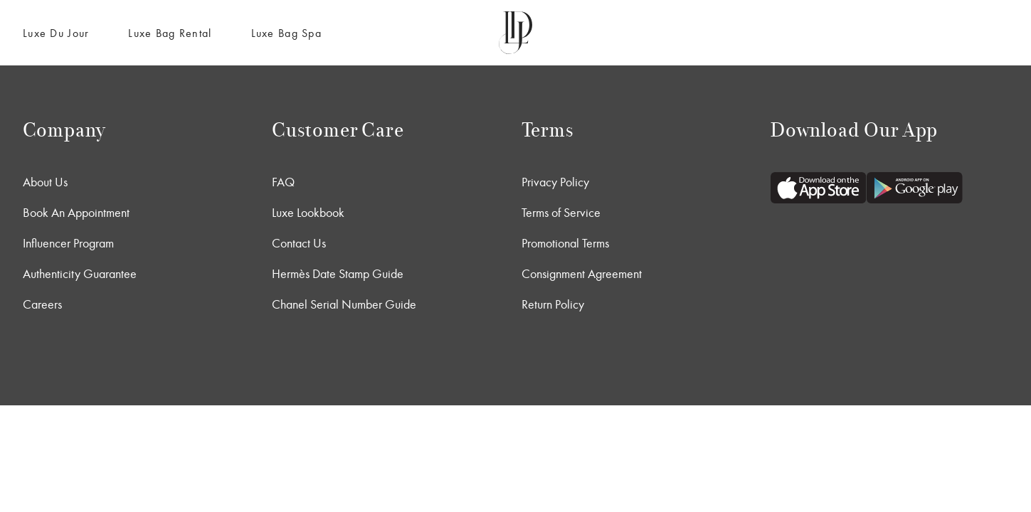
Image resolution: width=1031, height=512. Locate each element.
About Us (45, 182)
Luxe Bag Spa (286, 33)
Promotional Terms (565, 243)
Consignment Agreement (582, 274)
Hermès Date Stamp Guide (337, 274)
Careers (42, 304)
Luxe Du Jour (56, 33)
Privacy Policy (555, 182)
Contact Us (299, 243)
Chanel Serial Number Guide (344, 304)
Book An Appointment (76, 212)
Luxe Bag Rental (169, 33)
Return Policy (553, 304)
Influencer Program (68, 243)
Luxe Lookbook (308, 212)
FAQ (283, 182)
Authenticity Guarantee (80, 274)
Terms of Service (561, 212)
